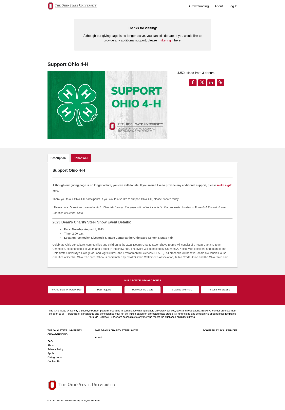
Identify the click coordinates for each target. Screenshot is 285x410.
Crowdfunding (199, 6)
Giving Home (55, 357)
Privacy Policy (56, 349)
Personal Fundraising (219, 289)
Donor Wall (81, 158)
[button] (193, 82)
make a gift (165, 40)
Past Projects (104, 289)
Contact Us (54, 361)
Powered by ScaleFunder (220, 330)
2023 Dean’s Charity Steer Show (116, 330)
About (219, 6)
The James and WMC (180, 289)
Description (58, 158)
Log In (233, 6)
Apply (51, 353)
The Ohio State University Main (65, 289)
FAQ (50, 341)
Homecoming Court (142, 289)
